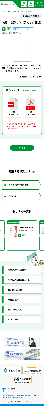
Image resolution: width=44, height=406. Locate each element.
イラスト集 (13, 319)
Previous (3, 235)
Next (41, 235)
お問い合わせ (37, 395)
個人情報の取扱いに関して (20, 398)
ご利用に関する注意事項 (24, 395)
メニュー (41, 4)
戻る (22, 148)
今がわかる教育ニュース (19, 280)
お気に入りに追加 (32, 16)
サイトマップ (7, 398)
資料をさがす (24, 4)
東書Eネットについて (9, 395)
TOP (4, 11)
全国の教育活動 (15, 309)
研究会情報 (13, 299)
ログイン (36, 4)
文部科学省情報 (15, 289)
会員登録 (22, 126)
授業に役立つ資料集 (17, 270)
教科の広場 (31, 4)
